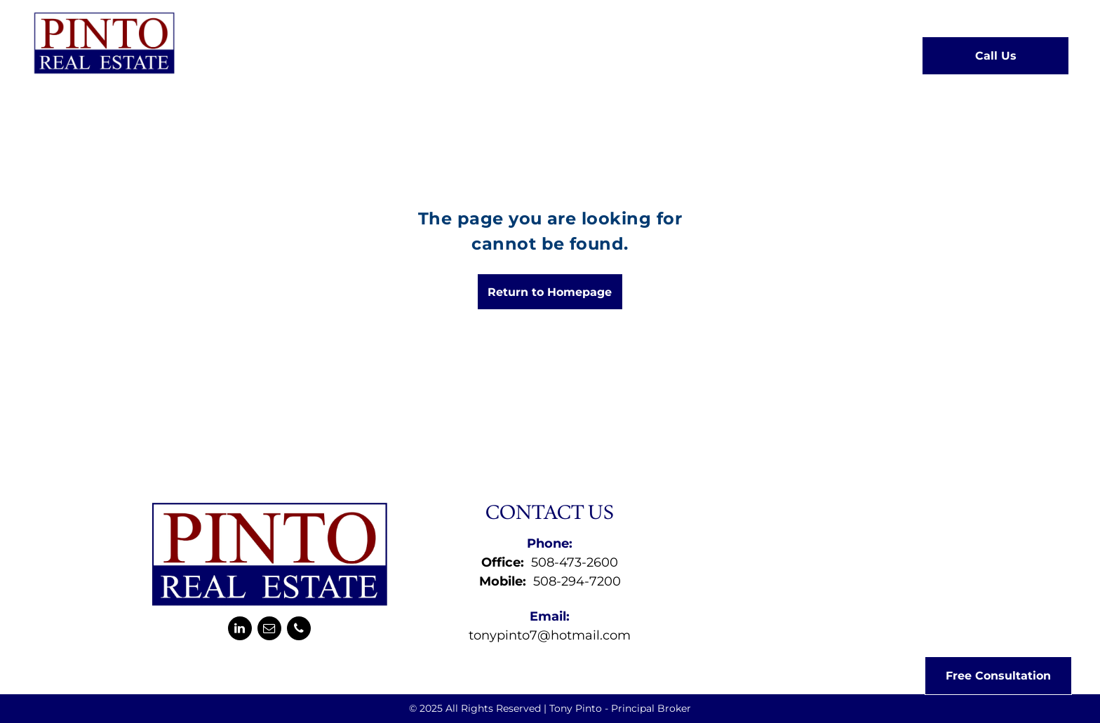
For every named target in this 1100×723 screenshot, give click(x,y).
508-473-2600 (574, 562)
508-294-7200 (577, 581)
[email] (269, 630)
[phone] (299, 630)
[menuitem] (322, 54)
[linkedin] (240, 630)
